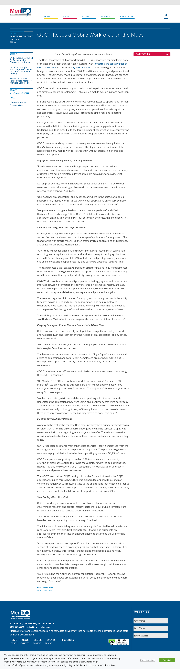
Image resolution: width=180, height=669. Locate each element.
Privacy (48, 643)
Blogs (85, 16)
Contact (37, 643)
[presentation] (156, 646)
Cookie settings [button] (147, 659)
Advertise (24, 643)
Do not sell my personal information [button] (97, 665)
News (66, 16)
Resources (126, 16)
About (13, 643)
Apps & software (45, 590)
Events (105, 16)
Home (47, 16)
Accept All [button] (167, 660)
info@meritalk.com (38, 627)
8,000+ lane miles (82, 67)
